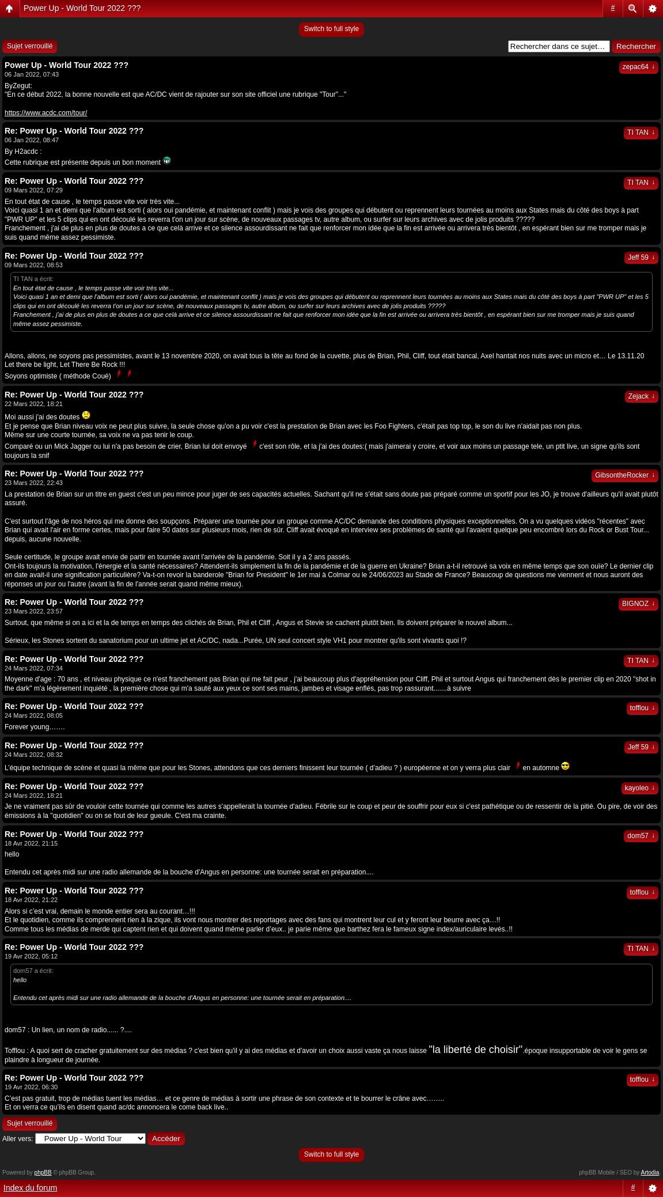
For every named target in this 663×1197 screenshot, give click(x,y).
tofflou (642, 708)
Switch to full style (331, 29)
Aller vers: (17, 1139)
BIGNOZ (638, 604)
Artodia (650, 1172)
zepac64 (639, 67)
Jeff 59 (641, 257)
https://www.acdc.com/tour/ (46, 113)
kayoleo (640, 788)
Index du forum (30, 1187)
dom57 (641, 836)
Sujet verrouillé (29, 46)
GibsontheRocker (625, 475)
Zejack (641, 396)
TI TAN (641, 132)
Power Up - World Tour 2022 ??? (82, 8)
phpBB (43, 1172)
